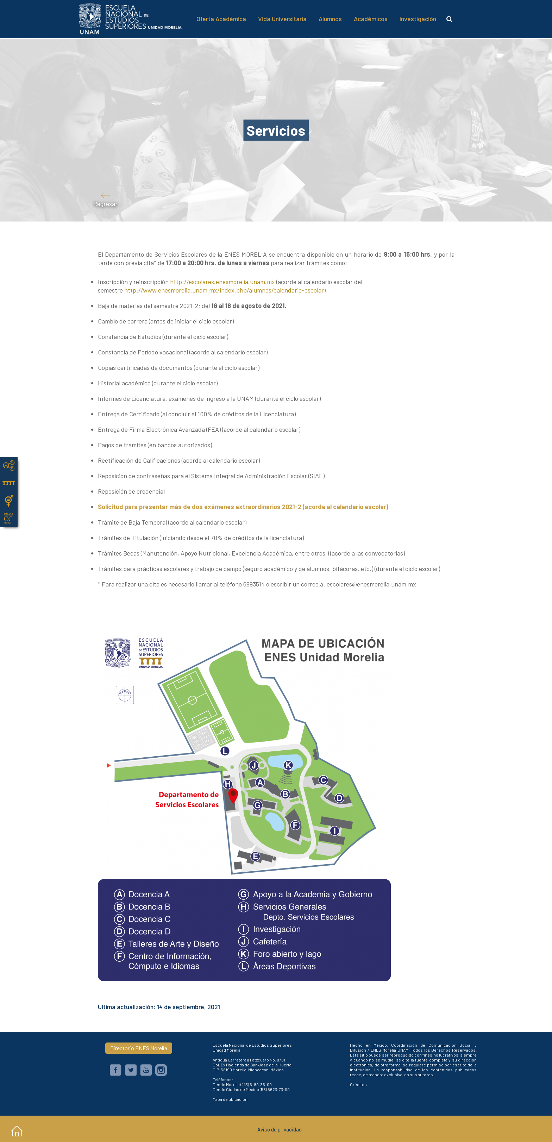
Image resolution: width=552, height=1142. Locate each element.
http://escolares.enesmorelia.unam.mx (222, 282)
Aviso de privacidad (279, 1129)
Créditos (358, 1084)
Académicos (371, 19)
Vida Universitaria (282, 19)
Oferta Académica (221, 19)
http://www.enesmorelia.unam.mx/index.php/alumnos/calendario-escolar (224, 290)
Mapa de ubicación (230, 1099)
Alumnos (330, 19)
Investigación (418, 19)
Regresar (105, 202)
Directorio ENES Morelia (138, 1048)
